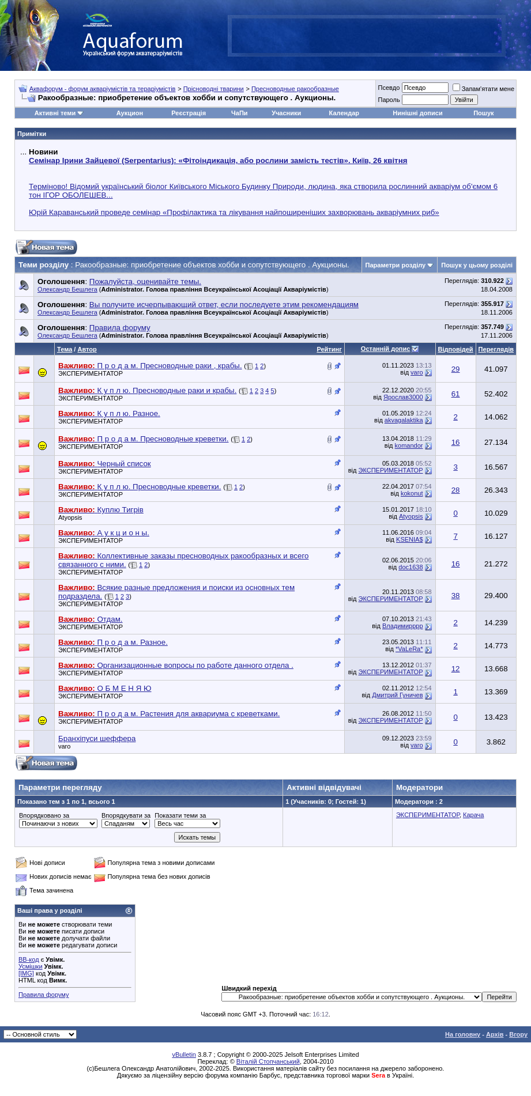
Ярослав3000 (403, 397)
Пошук (483, 112)
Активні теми (55, 112)
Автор (86, 349)
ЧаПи (239, 112)
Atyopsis (70, 517)
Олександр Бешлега (67, 289)
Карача (473, 814)
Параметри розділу (396, 265)
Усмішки (30, 966)
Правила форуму (43, 994)
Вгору (518, 1034)
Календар (344, 112)
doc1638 (410, 567)
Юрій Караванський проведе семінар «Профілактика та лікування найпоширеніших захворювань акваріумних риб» (234, 212)
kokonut (412, 493)
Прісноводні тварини (213, 88)
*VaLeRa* (409, 648)
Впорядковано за (44, 815)
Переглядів (496, 349)
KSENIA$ (409, 539)
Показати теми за (180, 815)
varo (417, 372)
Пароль (389, 99)
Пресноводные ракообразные (295, 88)
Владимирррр (402, 625)
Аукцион (129, 112)
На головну (462, 1034)
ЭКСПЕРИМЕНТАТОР (90, 373)
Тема (64, 349)
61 (455, 394)
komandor (409, 445)
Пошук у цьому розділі (477, 265)
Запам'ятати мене (483, 88)
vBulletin (184, 1054)
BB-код (28, 959)
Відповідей (455, 349)
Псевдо (389, 87)
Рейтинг (329, 349)
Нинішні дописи (417, 112)
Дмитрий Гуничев (397, 694)
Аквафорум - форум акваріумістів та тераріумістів (102, 88)
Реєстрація (188, 112)
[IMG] (26, 973)
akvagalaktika (404, 420)
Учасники (286, 112)
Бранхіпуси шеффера (96, 738)
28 (455, 490)
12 (455, 668)
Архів (494, 1034)
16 (455, 442)
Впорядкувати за (125, 815)
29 (455, 369)
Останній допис (386, 348)
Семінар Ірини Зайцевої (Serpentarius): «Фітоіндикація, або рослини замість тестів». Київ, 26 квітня (218, 160)
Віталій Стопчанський (268, 1061)
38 (455, 595)
